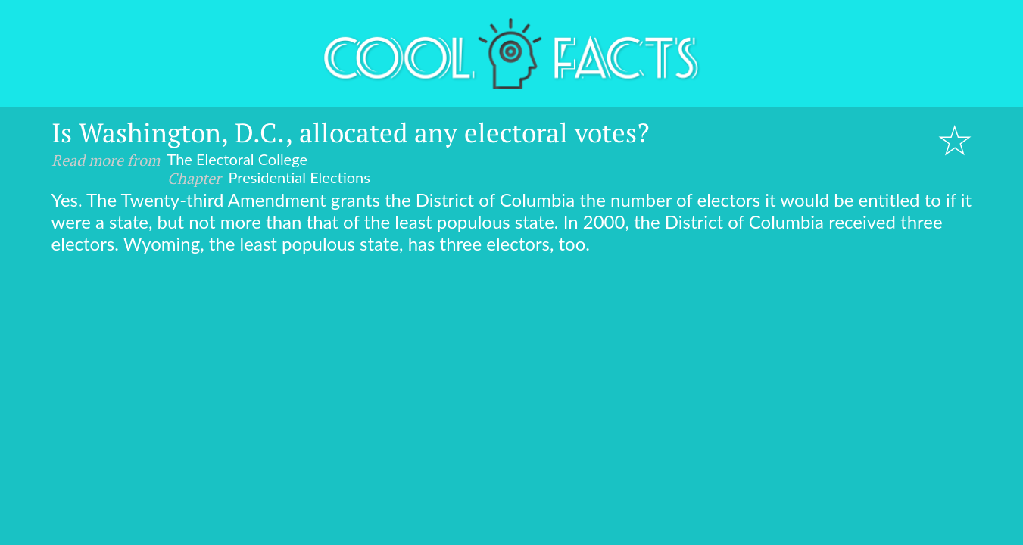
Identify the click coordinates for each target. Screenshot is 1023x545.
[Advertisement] (512, 368)
